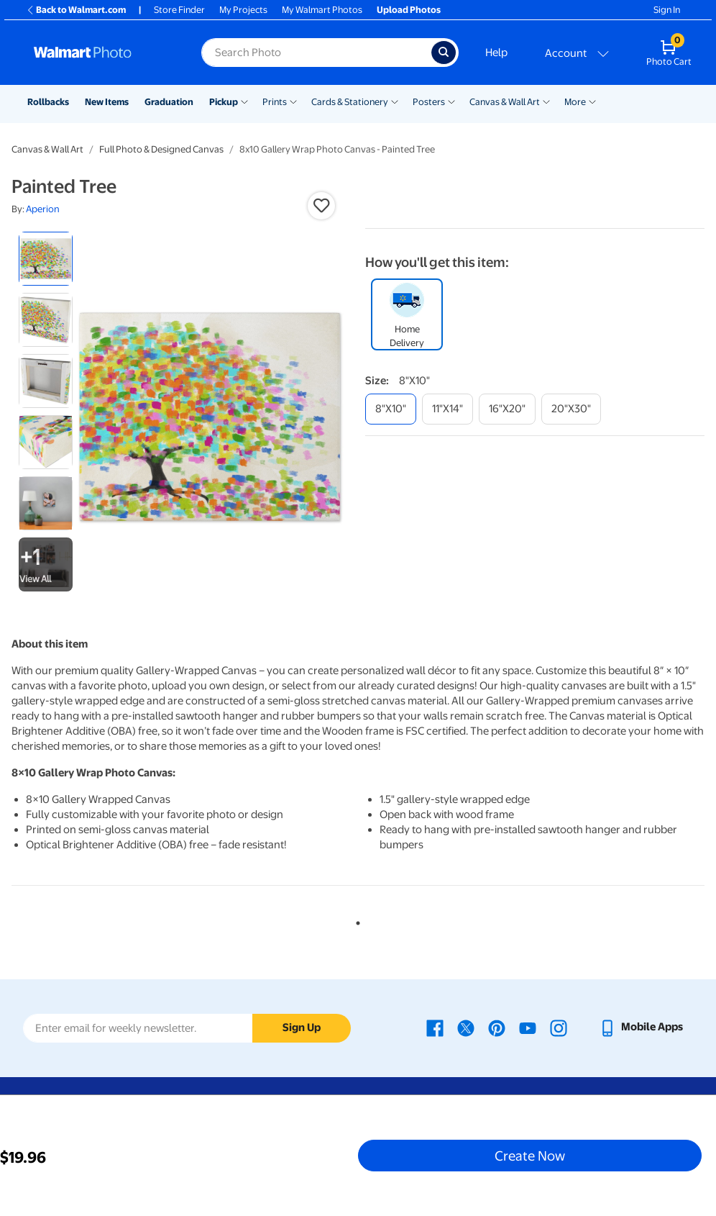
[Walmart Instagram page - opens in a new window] (558, 1026)
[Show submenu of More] (592, 100)
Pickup (223, 101)
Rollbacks (48, 101)
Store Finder (179, 9)
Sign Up (302, 1027)
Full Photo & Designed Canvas (161, 149)
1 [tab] (355, 920)
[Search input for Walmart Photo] (316, 52)
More (575, 101)
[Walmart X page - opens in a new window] (465, 1026)
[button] (321, 205)
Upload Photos (409, 9)
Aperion (43, 209)
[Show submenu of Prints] (293, 100)
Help (496, 52)
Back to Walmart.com (76, 9)
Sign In (666, 9)
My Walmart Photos (322, 9)
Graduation (168, 101)
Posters (429, 101)
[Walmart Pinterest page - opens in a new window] (496, 1026)
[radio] (46, 259)
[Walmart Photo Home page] (102, 52)
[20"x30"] (571, 409)
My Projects (243, 9)
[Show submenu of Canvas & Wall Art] (546, 100)
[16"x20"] (507, 409)
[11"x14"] (447, 409)
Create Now (530, 1155)
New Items (107, 101)
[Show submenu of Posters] (451, 100)
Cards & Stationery (349, 101)
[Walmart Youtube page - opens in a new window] (527, 1026)
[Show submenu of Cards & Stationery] (394, 100)
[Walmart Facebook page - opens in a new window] (435, 1026)
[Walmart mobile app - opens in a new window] (641, 1026)
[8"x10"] (390, 409)
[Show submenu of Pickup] (244, 100)
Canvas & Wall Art (504, 101)
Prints (274, 101)
